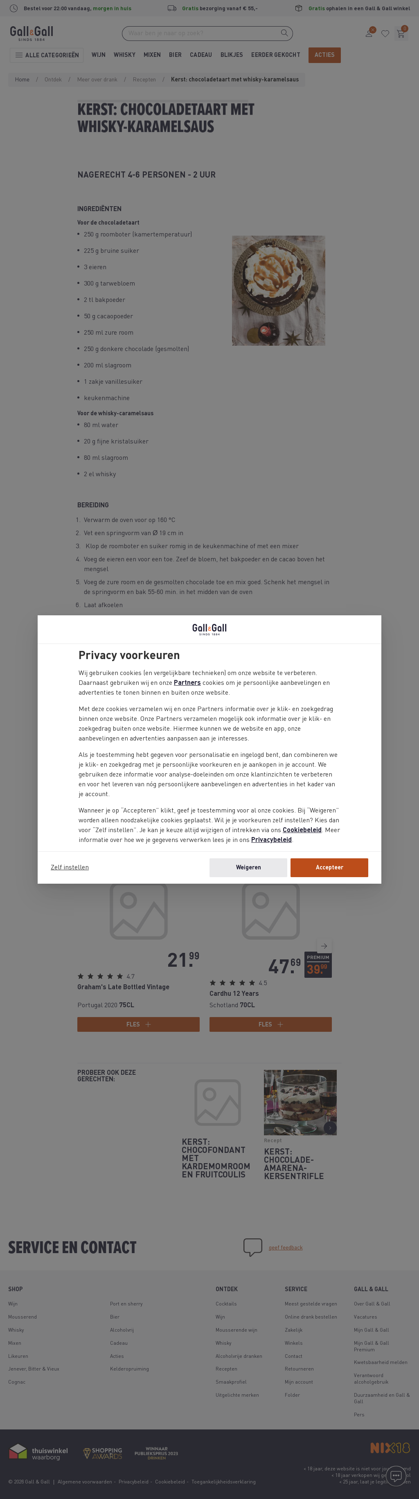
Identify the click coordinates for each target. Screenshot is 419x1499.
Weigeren (248, 868)
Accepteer (329, 868)
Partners (187, 683)
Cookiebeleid (302, 830)
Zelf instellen (70, 867)
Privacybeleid (271, 840)
